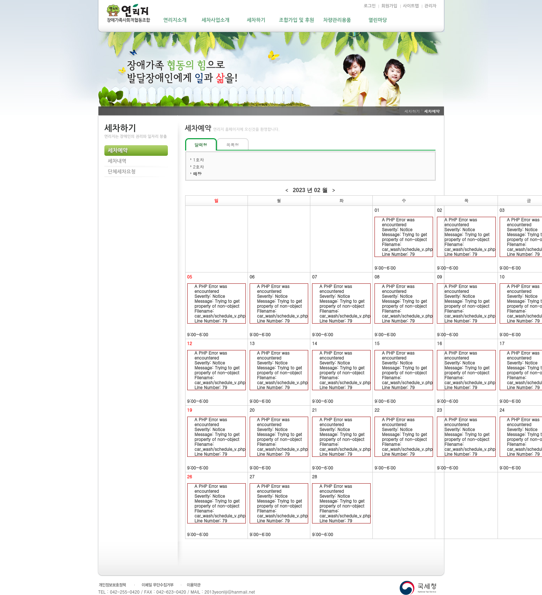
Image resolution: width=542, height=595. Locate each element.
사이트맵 (411, 6)
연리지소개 (175, 20)
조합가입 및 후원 (296, 20)
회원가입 (389, 6)
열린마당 (378, 20)
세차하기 (256, 20)
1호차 (198, 159)
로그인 (370, 6)
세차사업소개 (216, 20)
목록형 (232, 145)
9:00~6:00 (403, 244)
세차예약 (118, 150)
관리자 (431, 6)
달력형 (201, 145)
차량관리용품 (337, 20)
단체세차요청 (122, 171)
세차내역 (117, 161)
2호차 (198, 167)
